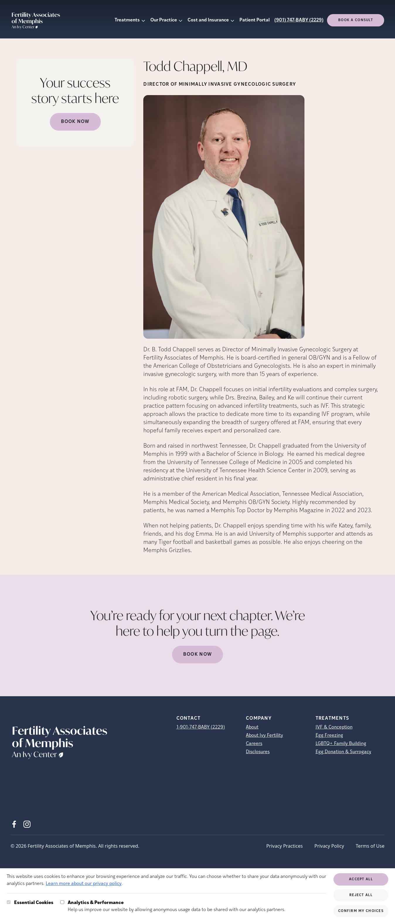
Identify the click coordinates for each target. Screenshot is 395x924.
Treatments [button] (127, 20)
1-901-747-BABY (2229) (200, 727)
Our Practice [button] (163, 20)
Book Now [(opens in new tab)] (75, 121)
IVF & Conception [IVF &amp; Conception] (334, 727)
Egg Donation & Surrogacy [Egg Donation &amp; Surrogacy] (343, 752)
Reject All (360, 895)
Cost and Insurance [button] (208, 20)
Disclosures (258, 752)
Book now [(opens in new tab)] (197, 654)
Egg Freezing (329, 735)
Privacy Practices (284, 846)
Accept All (361, 879)
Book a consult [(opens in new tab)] (355, 20)
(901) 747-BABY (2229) (299, 20)
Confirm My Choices (361, 911)
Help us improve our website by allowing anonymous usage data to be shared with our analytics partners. (176, 905)
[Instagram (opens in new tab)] (26, 824)
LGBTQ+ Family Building (341, 743)
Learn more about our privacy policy (84, 883)
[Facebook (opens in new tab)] (14, 824)
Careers (254, 743)
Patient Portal (254, 20)
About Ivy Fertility (264, 735)
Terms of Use (370, 846)
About (252, 727)
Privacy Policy (329, 846)
